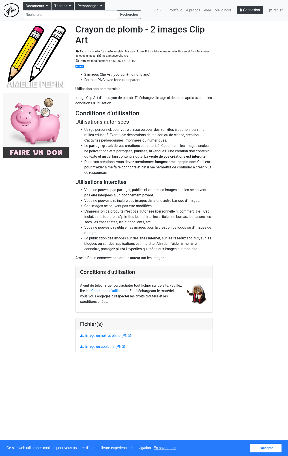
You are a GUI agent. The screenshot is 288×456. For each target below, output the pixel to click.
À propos (193, 10)
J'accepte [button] (266, 448)
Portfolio (176, 10)
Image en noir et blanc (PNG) (105, 335)
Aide (207, 10)
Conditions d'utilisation (109, 291)
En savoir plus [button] (165, 448)
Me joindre (223, 10)
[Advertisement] (144, 399)
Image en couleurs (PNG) (102, 346)
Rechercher (129, 14)
